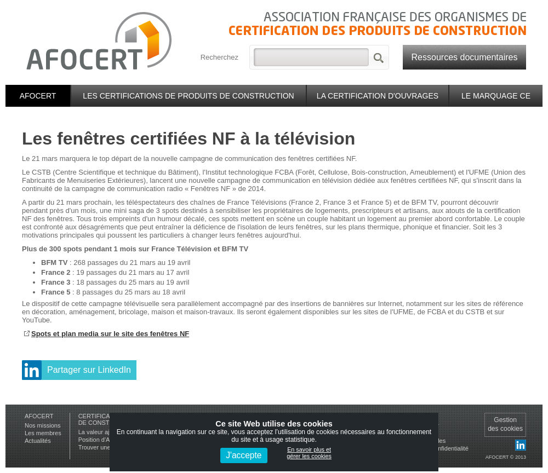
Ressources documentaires (465, 57)
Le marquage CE (495, 95)
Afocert (38, 95)
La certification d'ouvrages (377, 95)
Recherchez (219, 57)
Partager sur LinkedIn (89, 369)
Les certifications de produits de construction (188, 95)
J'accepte (243, 455)
